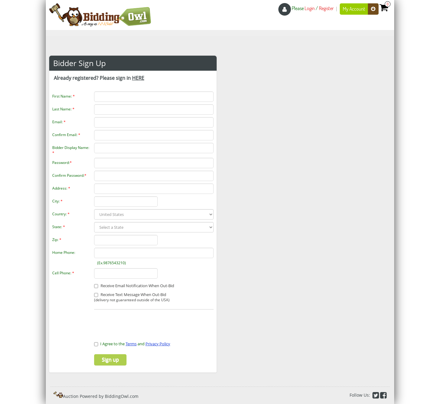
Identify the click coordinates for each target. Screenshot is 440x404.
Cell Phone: (63, 273)
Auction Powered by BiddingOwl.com (100, 396)
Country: (61, 214)
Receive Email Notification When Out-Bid (134, 285)
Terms (131, 344)
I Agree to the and (132, 344)
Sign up (110, 359)
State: (58, 226)
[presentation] (130, 322)
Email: (59, 121)
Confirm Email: (66, 134)
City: (57, 201)
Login (310, 8)
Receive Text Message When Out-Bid (132, 297)
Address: (61, 188)
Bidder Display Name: (70, 150)
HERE (138, 78)
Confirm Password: (69, 175)
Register (326, 8)
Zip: (56, 239)
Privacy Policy (157, 344)
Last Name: (63, 109)
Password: (62, 162)
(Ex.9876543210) (110, 262)
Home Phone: (63, 252)
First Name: (63, 96)
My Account (361, 9)
